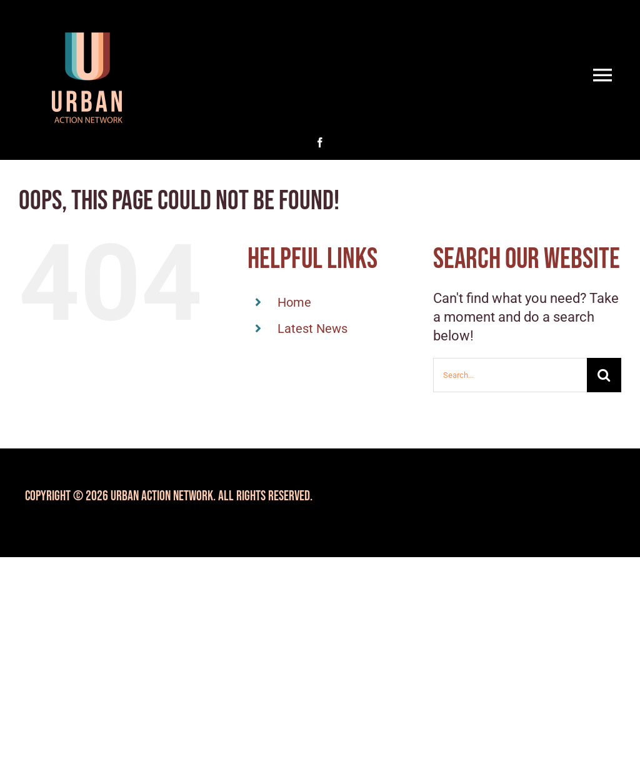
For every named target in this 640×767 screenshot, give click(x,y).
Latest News (313, 328)
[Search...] (510, 375)
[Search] (604, 375)
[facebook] (320, 142)
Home (294, 302)
